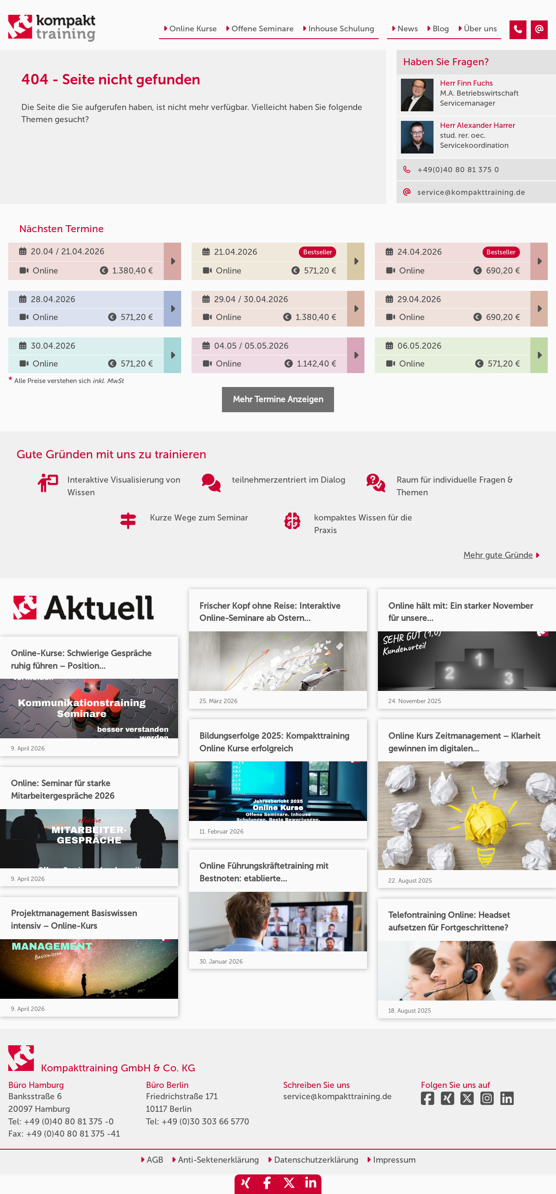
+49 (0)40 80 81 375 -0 (69, 1122)
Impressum (391, 1160)
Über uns (477, 28)
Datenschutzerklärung (313, 1160)
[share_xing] (245, 1184)
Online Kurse (190, 28)
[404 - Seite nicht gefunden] (518, 29)
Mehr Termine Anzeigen (278, 399)
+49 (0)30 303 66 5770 (205, 1122)
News (404, 28)
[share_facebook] (267, 1184)
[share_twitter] (289, 1184)
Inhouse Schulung (338, 28)
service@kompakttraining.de (337, 1096)
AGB (151, 1160)
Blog (438, 28)
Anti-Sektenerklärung (215, 1160)
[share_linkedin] (310, 1184)
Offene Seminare (259, 28)
